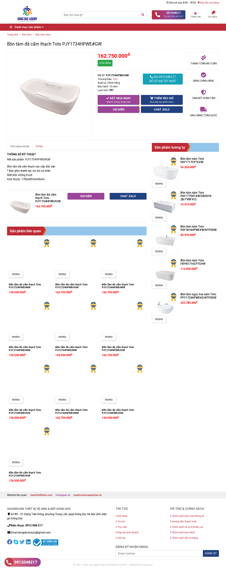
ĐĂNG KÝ (211, 553)
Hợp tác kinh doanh (127, 532)
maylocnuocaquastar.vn (87, 495)
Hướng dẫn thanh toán (183, 521)
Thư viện (121, 527)
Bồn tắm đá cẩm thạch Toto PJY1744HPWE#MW (71, 411)
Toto (115, 79)
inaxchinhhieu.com (41, 495)
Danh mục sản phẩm (27, 27)
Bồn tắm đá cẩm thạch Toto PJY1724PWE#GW (25, 474)
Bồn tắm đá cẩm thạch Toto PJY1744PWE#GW (118, 411)
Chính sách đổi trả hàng (184, 537)
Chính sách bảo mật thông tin (187, 516)
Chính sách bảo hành (182, 532)
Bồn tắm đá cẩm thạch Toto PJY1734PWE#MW (71, 349)
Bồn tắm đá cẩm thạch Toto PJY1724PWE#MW (25, 286)
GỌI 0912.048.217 (162, 79)
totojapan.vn (63, 495)
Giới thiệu (121, 516)
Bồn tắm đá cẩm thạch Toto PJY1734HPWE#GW (118, 349)
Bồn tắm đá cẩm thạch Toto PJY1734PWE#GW (25, 411)
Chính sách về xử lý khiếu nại (186, 527)
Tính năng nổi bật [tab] (19, 146)
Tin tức (120, 521)
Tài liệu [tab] (39, 146)
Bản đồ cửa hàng (208, 2)
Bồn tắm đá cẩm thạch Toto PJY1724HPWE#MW (118, 286)
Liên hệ (120, 537)
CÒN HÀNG (105, 63)
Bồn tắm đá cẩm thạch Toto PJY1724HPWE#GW (71, 286)
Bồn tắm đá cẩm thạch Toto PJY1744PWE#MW (25, 349)
